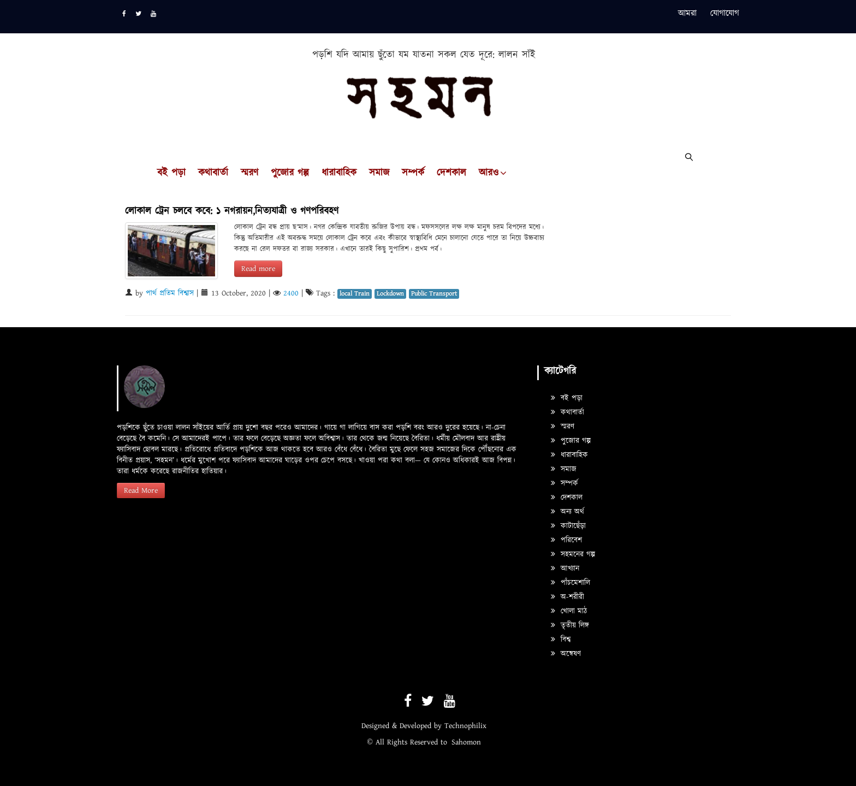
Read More (141, 490)
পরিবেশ (566, 540)
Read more (258, 268)
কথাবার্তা (213, 173)
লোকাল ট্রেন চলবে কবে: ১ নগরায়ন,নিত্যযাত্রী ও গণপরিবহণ (231, 211)
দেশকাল (451, 173)
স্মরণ (249, 173)
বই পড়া (171, 173)
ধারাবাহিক (339, 173)
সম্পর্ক (413, 173)
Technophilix (465, 725)
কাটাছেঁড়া (568, 526)
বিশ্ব (560, 639)
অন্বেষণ (566, 653)
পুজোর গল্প (290, 173)
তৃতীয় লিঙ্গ (570, 625)
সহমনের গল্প (573, 554)
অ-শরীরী (567, 597)
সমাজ (379, 173)
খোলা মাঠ (569, 611)
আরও (488, 173)
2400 (291, 293)
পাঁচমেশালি (570, 582)
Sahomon (466, 742)
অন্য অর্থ (567, 511)
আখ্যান (565, 568)
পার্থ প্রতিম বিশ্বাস (170, 293)
